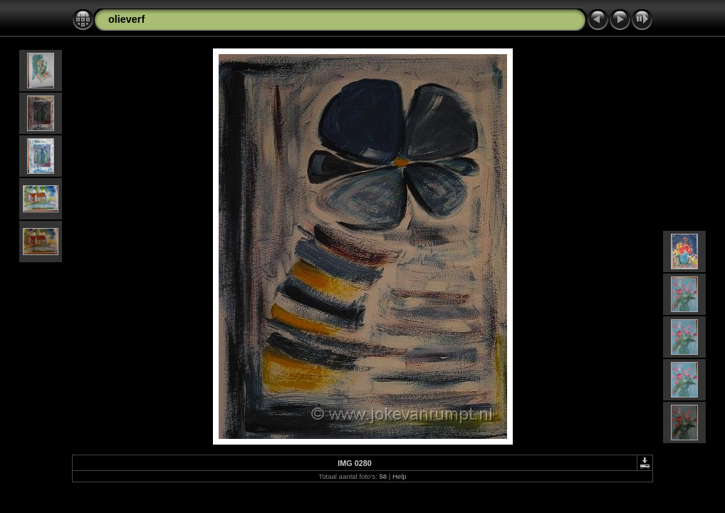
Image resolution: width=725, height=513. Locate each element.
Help (399, 476)
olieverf (126, 19)
